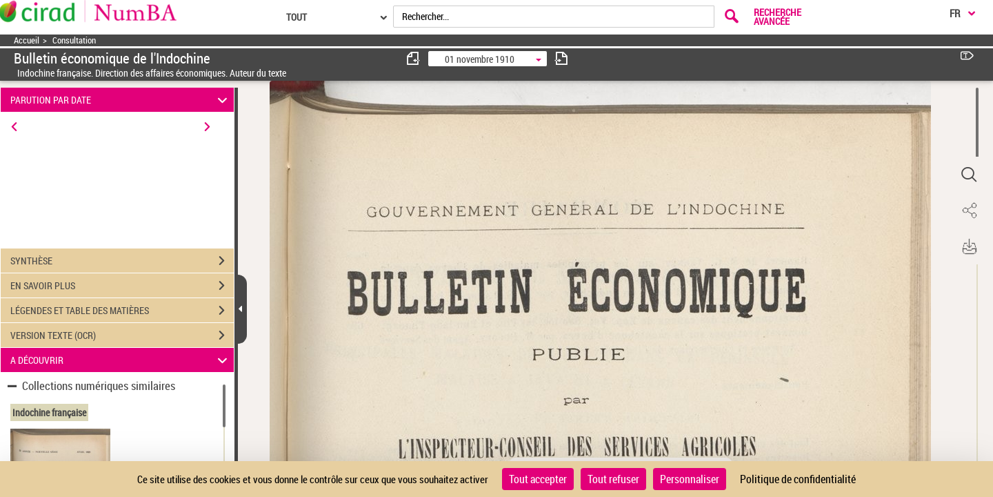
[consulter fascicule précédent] (413, 58)
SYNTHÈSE (122, 261)
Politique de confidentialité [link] (798, 479)
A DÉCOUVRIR (121, 360)
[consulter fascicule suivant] (561, 58)
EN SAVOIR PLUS (122, 285)
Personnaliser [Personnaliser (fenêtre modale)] (689, 479)
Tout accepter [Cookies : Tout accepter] (538, 479)
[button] (969, 175)
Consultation (74, 40)
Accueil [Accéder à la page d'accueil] (26, 40)
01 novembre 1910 (479, 59)
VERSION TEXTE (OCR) (122, 335)
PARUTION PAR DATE (121, 100)
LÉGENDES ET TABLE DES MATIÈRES (122, 310)
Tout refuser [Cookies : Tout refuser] (613, 479)
